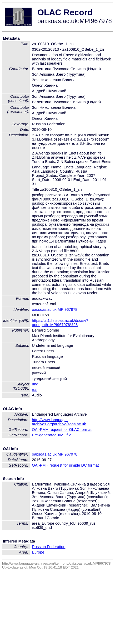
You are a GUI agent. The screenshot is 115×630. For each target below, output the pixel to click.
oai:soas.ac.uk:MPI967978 (54, 309)
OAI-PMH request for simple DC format (65, 465)
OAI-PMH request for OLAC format (61, 429)
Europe (38, 552)
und (35, 384)
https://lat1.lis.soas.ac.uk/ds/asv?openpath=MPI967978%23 (60, 322)
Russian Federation (48, 547)
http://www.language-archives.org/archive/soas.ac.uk (59, 422)
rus (34, 390)
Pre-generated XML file (51, 435)
